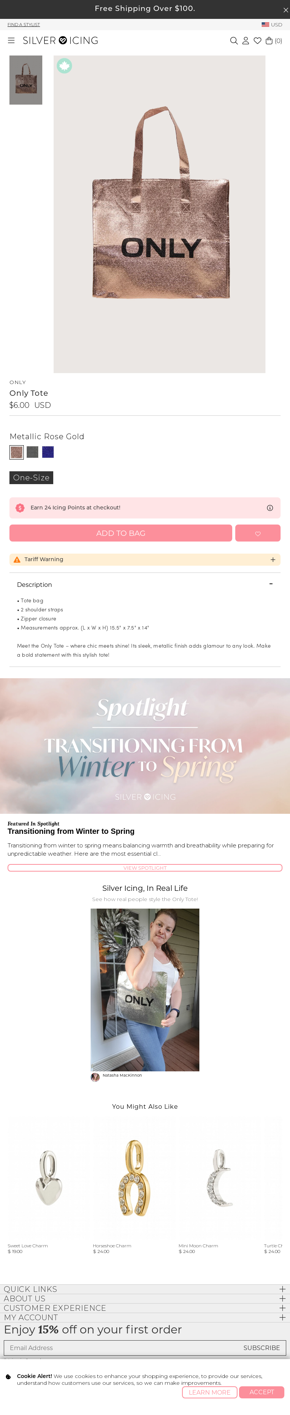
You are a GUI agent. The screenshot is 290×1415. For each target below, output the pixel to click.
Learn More (210, 1392)
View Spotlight (145, 868)
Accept (262, 1392)
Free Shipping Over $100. (145, 9)
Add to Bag (120, 533)
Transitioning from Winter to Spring (71, 831)
